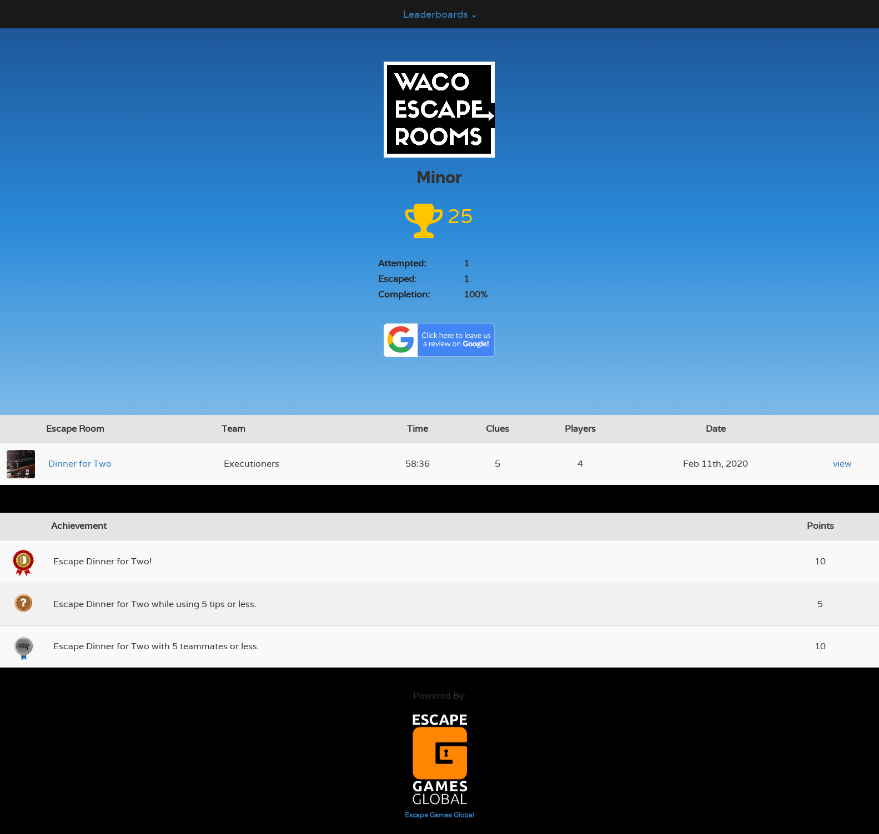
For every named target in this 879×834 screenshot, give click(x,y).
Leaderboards (439, 14)
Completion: (404, 294)
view (842, 463)
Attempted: (402, 263)
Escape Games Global (439, 815)
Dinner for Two (80, 463)
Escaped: (397, 279)
